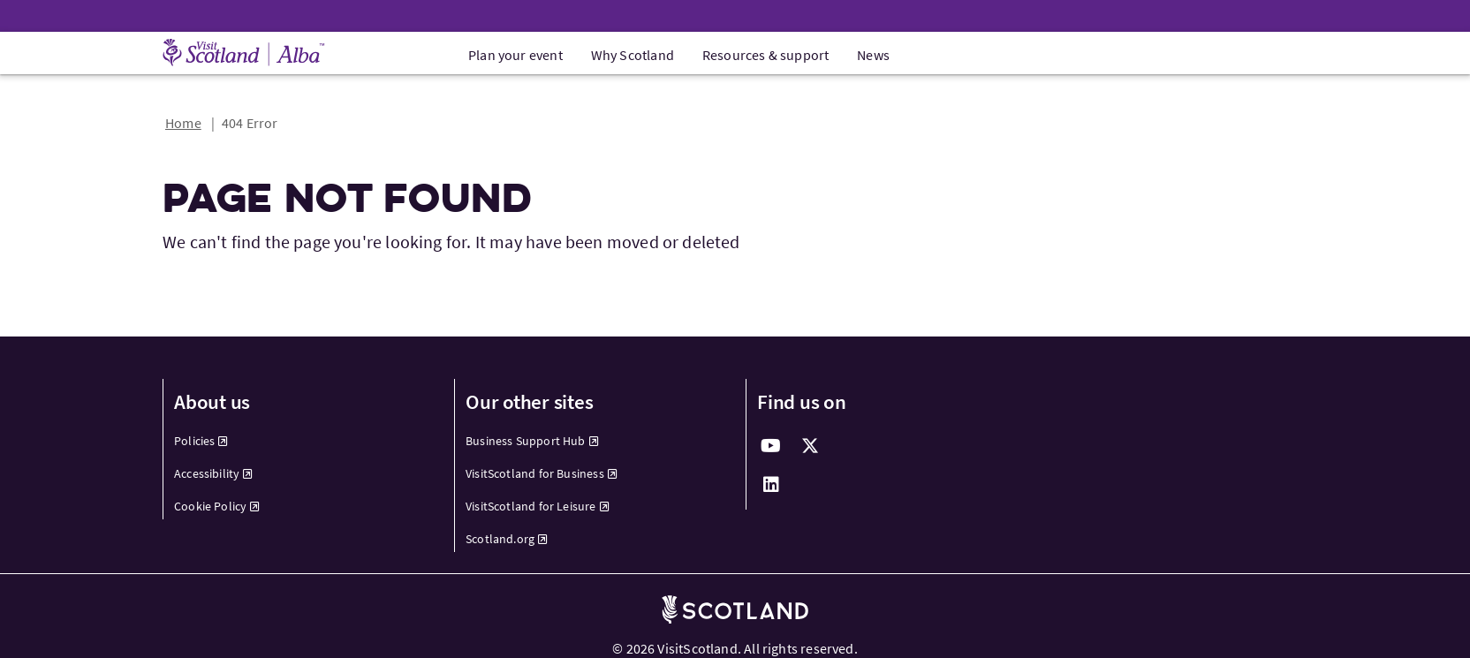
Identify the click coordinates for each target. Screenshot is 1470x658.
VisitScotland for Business (542, 473)
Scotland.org (507, 539)
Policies (201, 441)
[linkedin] (771, 485)
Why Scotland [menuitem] (632, 55)
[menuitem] (298, 441)
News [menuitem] (873, 55)
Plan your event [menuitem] (515, 55)
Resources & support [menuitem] (765, 55)
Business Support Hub (532, 441)
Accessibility (214, 473)
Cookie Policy (217, 506)
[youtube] (771, 446)
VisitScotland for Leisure (538, 506)
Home (183, 123)
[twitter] (810, 446)
